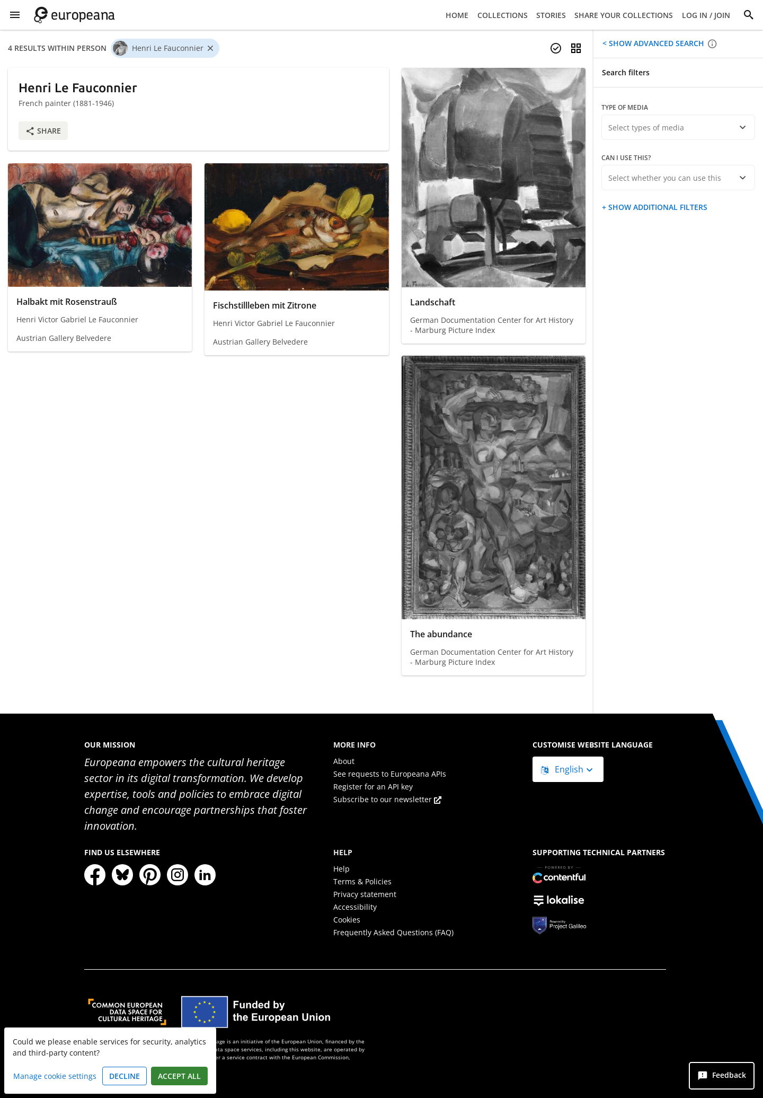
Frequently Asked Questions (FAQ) (393, 932)
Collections (502, 15)
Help (341, 869)
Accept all (179, 1076)
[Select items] (555, 48)
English (563, 769)
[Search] (749, 14)
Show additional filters (656, 207)
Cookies (346, 920)
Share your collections (623, 15)
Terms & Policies (362, 881)
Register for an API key (373, 786)
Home (457, 15)
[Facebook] (94, 874)
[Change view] (575, 48)
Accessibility (355, 907)
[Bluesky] (122, 874)
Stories (551, 15)
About (343, 761)
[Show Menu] (14, 14)
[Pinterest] (150, 874)
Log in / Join (706, 15)
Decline (124, 1076)
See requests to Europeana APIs (389, 774)
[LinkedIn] (205, 874)
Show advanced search (655, 43)
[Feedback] (722, 1076)
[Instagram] (177, 874)
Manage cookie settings (54, 1076)
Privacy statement (364, 894)
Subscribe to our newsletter (387, 799)
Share (43, 131)
